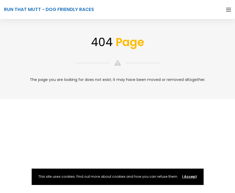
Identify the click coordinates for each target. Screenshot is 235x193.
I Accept (189, 176)
